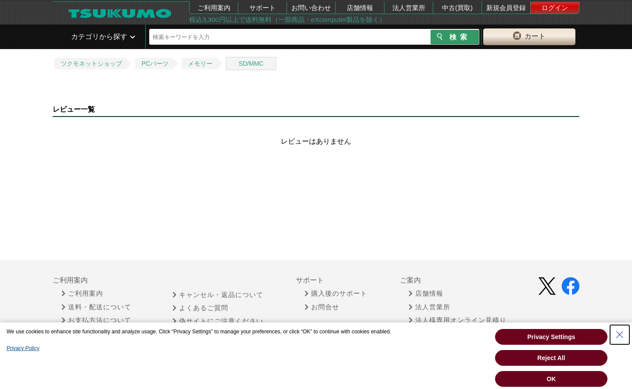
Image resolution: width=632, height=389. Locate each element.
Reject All (551, 357)
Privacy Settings (551, 336)
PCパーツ (154, 63)
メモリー (200, 63)
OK (551, 378)
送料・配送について (96, 307)
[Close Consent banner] (619, 334)
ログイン (555, 7)
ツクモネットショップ (91, 63)
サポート (262, 7)
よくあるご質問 (200, 307)
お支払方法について (96, 320)
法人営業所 (408, 7)
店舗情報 (360, 7)
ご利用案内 (214, 7)
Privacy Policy (23, 348)
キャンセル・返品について (217, 294)
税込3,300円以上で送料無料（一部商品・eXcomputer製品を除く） (287, 19)
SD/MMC (251, 63)
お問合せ (322, 307)
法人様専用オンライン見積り (457, 320)
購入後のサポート (336, 293)
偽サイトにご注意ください (217, 321)
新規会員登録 (506, 7)
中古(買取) (457, 7)
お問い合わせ (311, 7)
